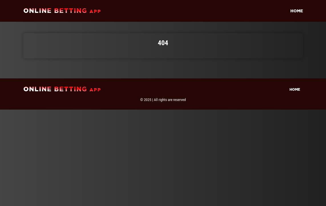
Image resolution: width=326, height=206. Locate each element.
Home (296, 11)
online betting (62, 10)
